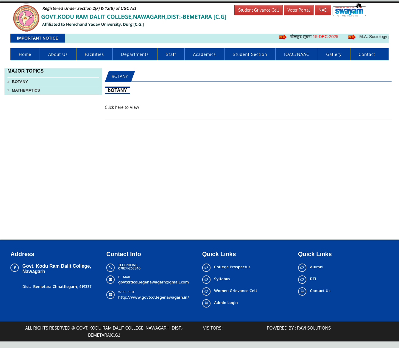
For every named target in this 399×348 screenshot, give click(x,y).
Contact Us (320, 290)
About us (58, 54)
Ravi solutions (314, 327)
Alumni (316, 266)
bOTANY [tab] (120, 76)
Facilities (94, 54)
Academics (204, 54)
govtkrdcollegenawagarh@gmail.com (153, 282)
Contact (367, 54)
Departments (135, 54)
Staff (171, 54)
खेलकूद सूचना (317, 36)
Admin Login (226, 302)
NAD (323, 9)
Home (25, 54)
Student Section (250, 54)
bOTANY (20, 81)
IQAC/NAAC (296, 54)
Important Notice (37, 38)
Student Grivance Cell (258, 9)
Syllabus (222, 278)
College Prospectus (232, 266)
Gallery (334, 54)
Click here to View (122, 107)
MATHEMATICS (26, 90)
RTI (313, 278)
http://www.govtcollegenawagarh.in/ (153, 297)
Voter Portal (299, 9)
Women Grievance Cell (235, 290)
